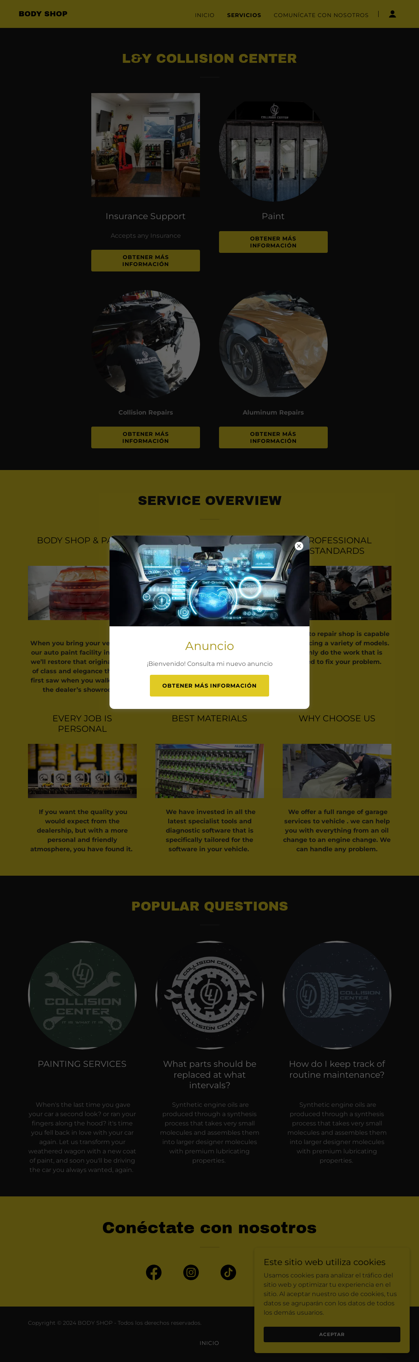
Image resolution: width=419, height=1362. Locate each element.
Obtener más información (209, 685)
